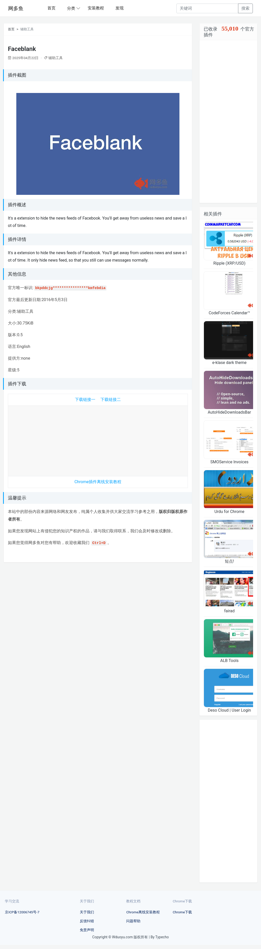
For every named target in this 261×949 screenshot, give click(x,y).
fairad (229, 610)
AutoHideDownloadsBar (229, 412)
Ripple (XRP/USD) (229, 263)
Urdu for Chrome (229, 511)
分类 (71, 8)
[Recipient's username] (207, 8)
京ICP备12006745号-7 (22, 912)
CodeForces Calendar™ (229, 312)
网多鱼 (15, 8)
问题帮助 (133, 921)
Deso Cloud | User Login (229, 710)
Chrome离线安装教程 (143, 912)
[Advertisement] (98, 439)
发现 (119, 8)
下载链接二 (110, 399)
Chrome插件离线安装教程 (97, 481)
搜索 (245, 8)
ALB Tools (229, 660)
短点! (229, 561)
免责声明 (87, 930)
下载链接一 (85, 399)
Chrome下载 (182, 912)
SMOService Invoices (229, 461)
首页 (51, 8)
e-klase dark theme (229, 362)
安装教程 (96, 8)
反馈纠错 (87, 921)
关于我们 (87, 912)
